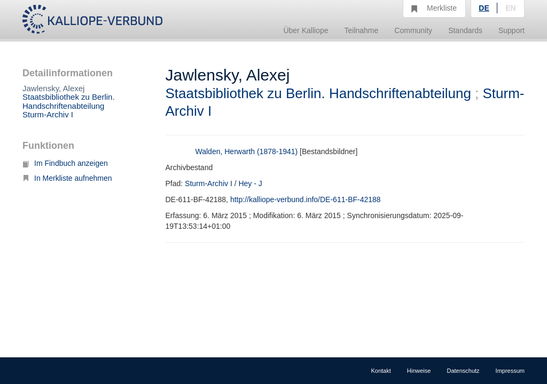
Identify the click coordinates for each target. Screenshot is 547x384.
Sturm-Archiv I (47, 114)
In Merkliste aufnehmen (67, 178)
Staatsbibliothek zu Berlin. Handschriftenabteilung (68, 101)
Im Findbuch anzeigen (65, 163)
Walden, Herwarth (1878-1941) (247, 151)
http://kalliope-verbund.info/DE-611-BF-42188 (305, 199)
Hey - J (250, 183)
